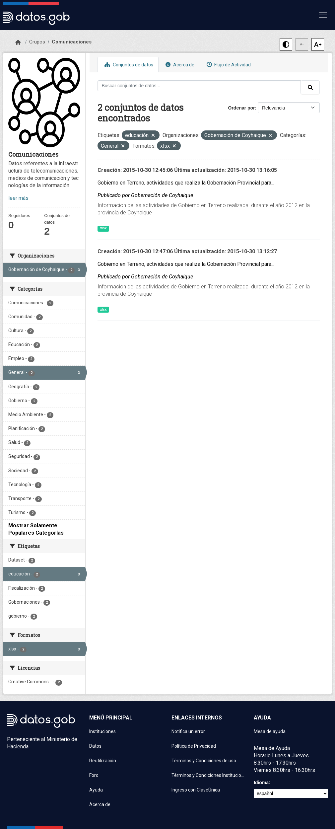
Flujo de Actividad (228, 64)
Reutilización (102, 760)
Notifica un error (188, 731)
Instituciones (102, 731)
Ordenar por (241, 108)
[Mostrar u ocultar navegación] (323, 15)
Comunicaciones (72, 42)
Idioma (261, 782)
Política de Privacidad (193, 746)
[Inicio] (18, 42)
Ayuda (96, 789)
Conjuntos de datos (128, 64)
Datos (95, 746)
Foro (94, 775)
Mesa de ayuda (270, 731)
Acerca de (179, 64)
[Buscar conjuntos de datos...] (199, 85)
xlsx (103, 228)
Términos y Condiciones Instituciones (208, 775)
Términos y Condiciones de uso (203, 760)
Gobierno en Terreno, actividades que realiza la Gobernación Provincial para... (186, 183)
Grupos (37, 42)
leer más (18, 198)
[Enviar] (310, 87)
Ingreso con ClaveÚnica (195, 789)
